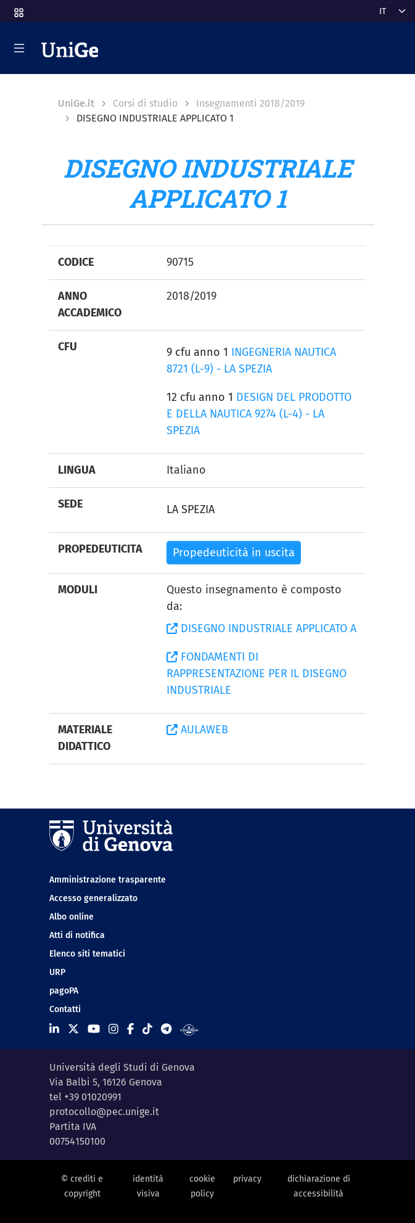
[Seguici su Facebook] (130, 1029)
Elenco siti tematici (87, 954)
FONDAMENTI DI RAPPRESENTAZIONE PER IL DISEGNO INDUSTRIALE (256, 673)
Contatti (65, 1009)
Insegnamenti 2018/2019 (250, 103)
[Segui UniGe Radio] (189, 1029)
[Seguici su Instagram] (113, 1029)
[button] (18, 9)
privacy (247, 1179)
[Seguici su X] (73, 1029)
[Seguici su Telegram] (166, 1029)
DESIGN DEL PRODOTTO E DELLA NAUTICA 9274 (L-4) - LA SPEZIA (258, 413)
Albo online (71, 917)
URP (57, 972)
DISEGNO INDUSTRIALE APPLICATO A (261, 628)
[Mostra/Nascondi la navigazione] (19, 48)
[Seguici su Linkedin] (54, 1029)
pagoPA (63, 991)
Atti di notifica (77, 935)
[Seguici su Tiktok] (147, 1029)
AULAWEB (197, 729)
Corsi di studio (145, 103)
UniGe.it (76, 103)
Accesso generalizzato (93, 898)
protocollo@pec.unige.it (104, 1112)
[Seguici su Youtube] (94, 1029)
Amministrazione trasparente (107, 880)
